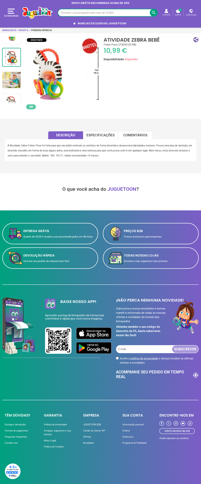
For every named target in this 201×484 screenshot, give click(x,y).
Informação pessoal (133, 424)
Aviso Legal (50, 440)
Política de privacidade (55, 424)
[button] (196, 39)
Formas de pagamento (16, 430)
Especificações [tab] (101, 135)
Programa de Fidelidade (134, 442)
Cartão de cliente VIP (94, 430)
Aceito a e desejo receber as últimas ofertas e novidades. (156, 360)
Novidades (88, 442)
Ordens (126, 430)
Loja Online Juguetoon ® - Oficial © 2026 (63, 473)
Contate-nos (11, 442)
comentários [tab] (135, 135)
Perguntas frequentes (16, 436)
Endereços (127, 436)
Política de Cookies (54, 446)
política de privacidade (144, 358)
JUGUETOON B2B (92, 424)
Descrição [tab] (65, 135)
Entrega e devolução (15, 424)
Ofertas (87, 436)
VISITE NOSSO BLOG (177, 431)
